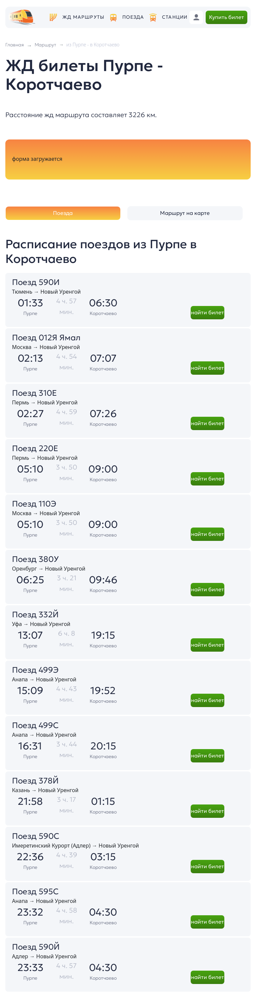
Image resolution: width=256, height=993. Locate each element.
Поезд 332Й (35, 615)
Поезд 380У (35, 559)
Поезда (133, 17)
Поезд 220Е (35, 448)
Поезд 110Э (34, 504)
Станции (174, 17)
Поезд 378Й (35, 781)
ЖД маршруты (83, 17)
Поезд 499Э (35, 670)
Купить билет (226, 17)
